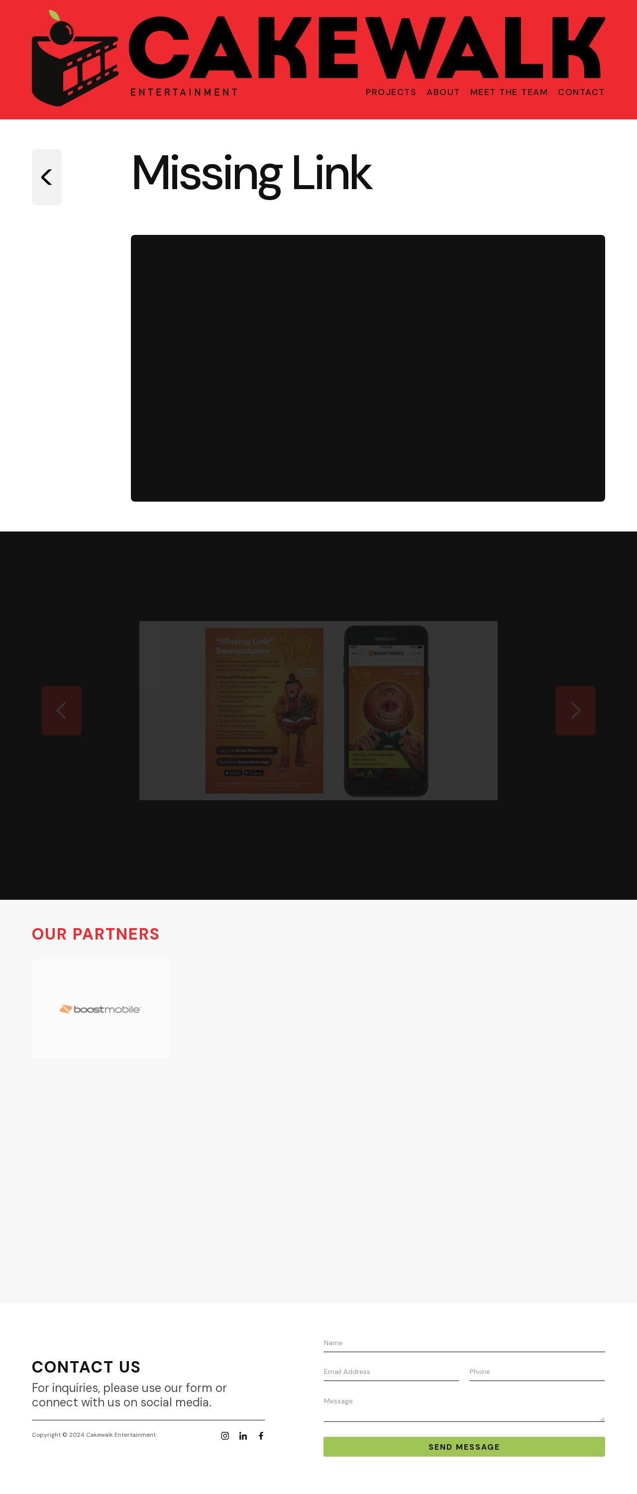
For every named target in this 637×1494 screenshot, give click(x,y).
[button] (62, 711)
